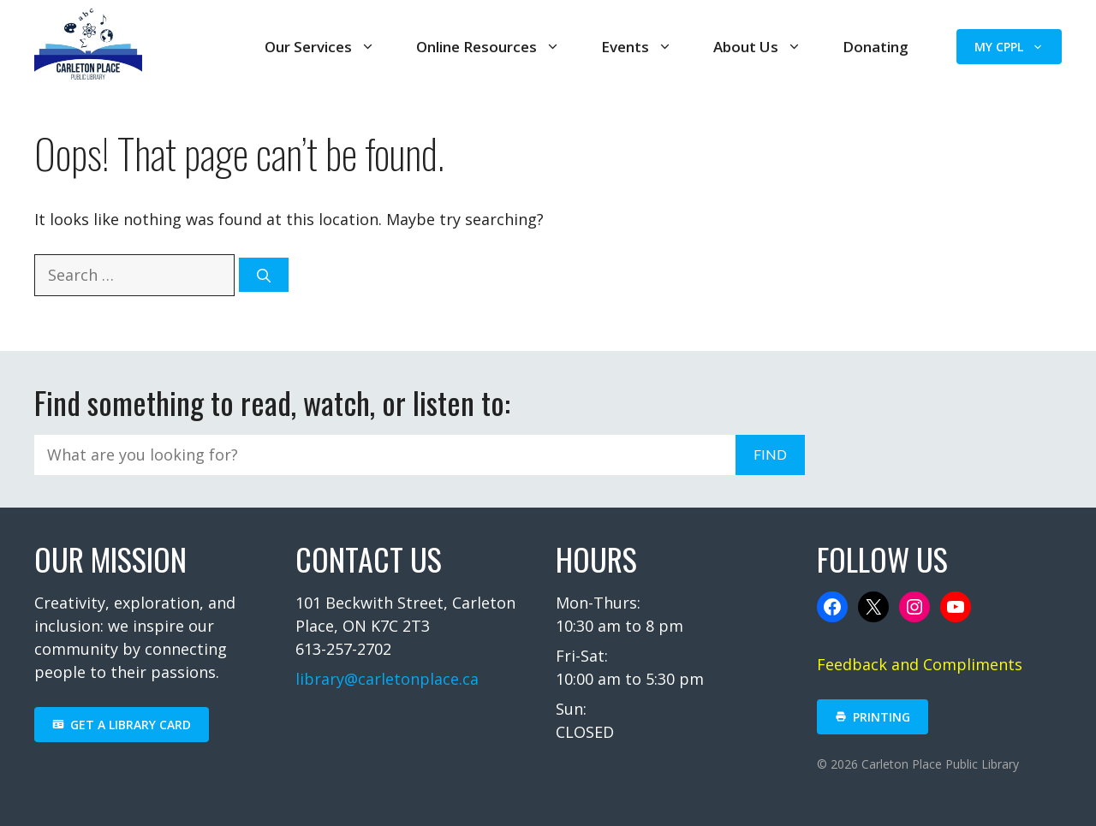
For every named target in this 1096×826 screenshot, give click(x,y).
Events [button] (636, 46)
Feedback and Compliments (919, 664)
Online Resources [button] (488, 46)
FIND (770, 454)
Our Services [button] (320, 46)
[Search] (264, 275)
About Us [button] (757, 46)
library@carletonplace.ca (387, 679)
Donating (875, 46)
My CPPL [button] (1009, 47)
